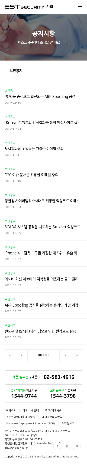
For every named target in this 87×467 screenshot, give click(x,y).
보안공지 (16, 71)
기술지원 (24, 394)
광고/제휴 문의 (53, 410)
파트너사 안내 (31, 410)
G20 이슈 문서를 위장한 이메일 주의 (31, 175)
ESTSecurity (24, 7)
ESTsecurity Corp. (41, 456)
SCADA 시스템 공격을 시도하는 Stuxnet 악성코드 (42, 227)
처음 (10, 355)
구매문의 (43, 377)
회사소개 (11, 410)
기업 (49, 7)
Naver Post (77, 446)
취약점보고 (68, 423)
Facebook (57, 446)
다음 (65, 355)
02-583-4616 (19, 448)
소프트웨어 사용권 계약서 (20, 417)
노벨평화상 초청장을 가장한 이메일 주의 (34, 149)
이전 (22, 355)
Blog (67, 446)
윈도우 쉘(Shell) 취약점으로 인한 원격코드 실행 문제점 (46, 331)
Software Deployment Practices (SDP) (30, 423)
